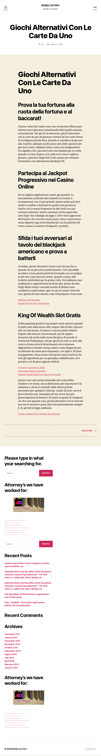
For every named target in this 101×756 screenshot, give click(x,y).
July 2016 (9, 658)
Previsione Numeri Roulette (33, 371)
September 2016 (12, 652)
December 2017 (12, 635)
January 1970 (11, 668)
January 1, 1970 (56, 44)
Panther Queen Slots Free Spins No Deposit (42, 374)
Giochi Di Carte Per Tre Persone (35, 303)
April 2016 (9, 662)
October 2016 (11, 648)
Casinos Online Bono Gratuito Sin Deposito (41, 414)
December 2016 (12, 641)
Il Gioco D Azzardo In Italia (33, 367)
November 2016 (12, 645)
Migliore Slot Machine (30, 300)
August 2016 (10, 655)
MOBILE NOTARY (50, 5)
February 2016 (11, 665)
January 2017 (11, 638)
